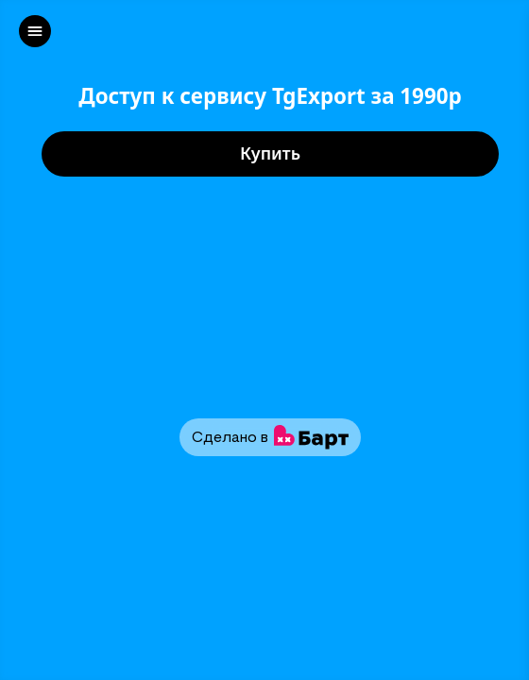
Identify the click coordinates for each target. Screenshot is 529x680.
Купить (270, 154)
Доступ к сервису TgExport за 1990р (270, 97)
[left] (35, 31)
